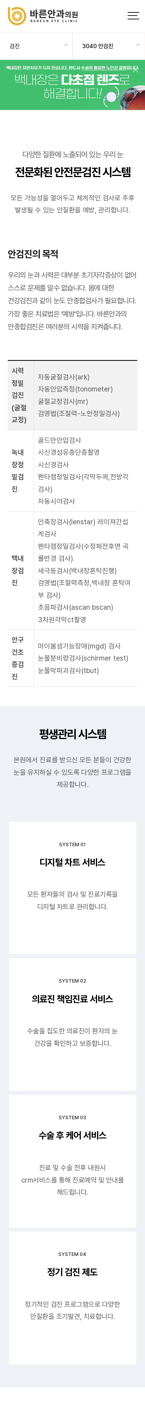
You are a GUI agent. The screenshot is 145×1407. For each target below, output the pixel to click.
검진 (15, 46)
